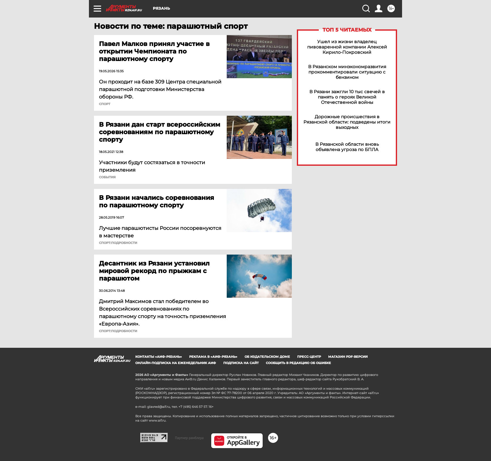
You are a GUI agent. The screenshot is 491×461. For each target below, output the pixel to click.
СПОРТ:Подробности (118, 243)
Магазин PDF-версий (348, 357)
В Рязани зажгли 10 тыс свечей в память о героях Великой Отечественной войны (347, 97)
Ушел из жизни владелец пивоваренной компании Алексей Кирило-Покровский (347, 47)
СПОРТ (104, 104)
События (107, 177)
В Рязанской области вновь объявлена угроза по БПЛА (347, 147)
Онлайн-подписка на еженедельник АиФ (175, 363)
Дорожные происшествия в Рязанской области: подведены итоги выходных (346, 122)
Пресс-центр (309, 357)
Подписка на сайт (241, 363)
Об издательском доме (267, 357)
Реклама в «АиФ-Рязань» (213, 357)
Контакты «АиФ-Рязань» (158, 357)
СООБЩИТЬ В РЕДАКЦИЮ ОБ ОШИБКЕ (298, 363)
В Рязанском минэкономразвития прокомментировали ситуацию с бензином (347, 72)
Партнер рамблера (189, 438)
